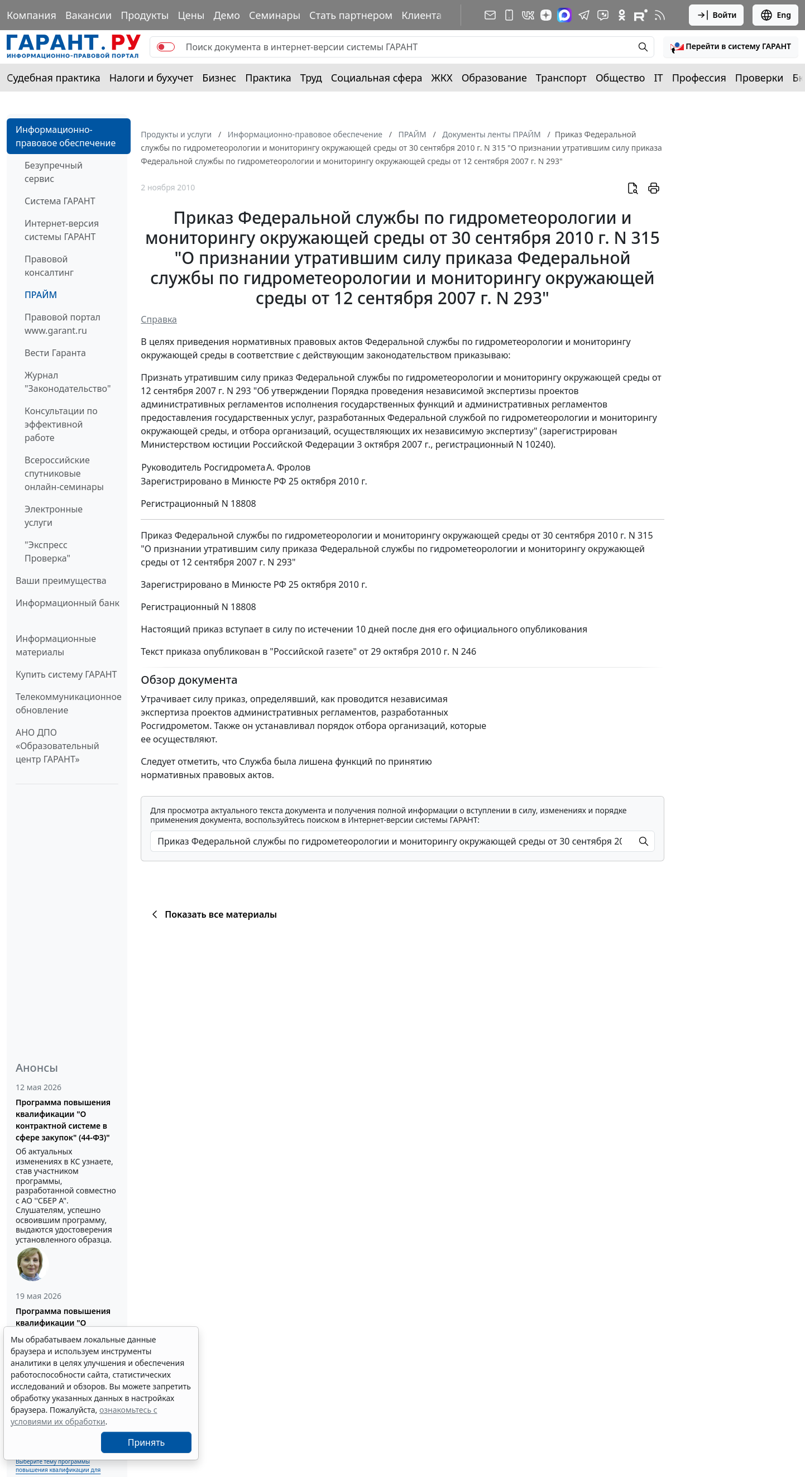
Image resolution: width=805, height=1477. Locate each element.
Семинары (274, 15)
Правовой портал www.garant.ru (62, 324)
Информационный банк (67, 603)
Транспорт (561, 77)
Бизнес (219, 77)
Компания (31, 15)
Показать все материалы (212, 914)
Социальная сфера (377, 77)
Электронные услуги (54, 516)
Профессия (699, 77)
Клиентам (425, 15)
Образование (494, 77)
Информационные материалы (56, 645)
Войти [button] (716, 15)
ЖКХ (442, 77)
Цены (191, 15)
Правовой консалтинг (49, 266)
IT (658, 77)
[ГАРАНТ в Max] (564, 15)
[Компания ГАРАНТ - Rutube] (641, 15)
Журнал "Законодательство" (68, 382)
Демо (226, 15)
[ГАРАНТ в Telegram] (584, 15)
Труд (311, 77)
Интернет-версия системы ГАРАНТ (62, 230)
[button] (730, 46)
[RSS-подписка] (660, 15)
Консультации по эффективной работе (61, 424)
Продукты (145, 15)
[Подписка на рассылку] (490, 15)
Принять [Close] (146, 1442)
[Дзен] (546, 15)
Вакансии (88, 15)
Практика (268, 77)
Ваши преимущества (61, 580)
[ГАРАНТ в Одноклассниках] (622, 15)
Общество (620, 77)
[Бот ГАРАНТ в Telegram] (603, 15)
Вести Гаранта (55, 353)
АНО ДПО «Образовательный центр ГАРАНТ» (57, 745)
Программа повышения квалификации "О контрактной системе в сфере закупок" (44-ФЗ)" (63, 1120)
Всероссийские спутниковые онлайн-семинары (64, 473)
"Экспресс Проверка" (47, 551)
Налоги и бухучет (151, 77)
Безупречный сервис (54, 172)
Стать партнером (350, 15)
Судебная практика (53, 77)
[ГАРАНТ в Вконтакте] (528, 15)
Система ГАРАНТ (60, 201)
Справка (159, 319)
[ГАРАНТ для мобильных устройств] (509, 15)
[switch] (166, 46)
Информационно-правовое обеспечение (66, 136)
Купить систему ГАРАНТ (66, 674)
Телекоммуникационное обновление (69, 703)
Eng (775, 15)
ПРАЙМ (41, 295)
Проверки (759, 77)
